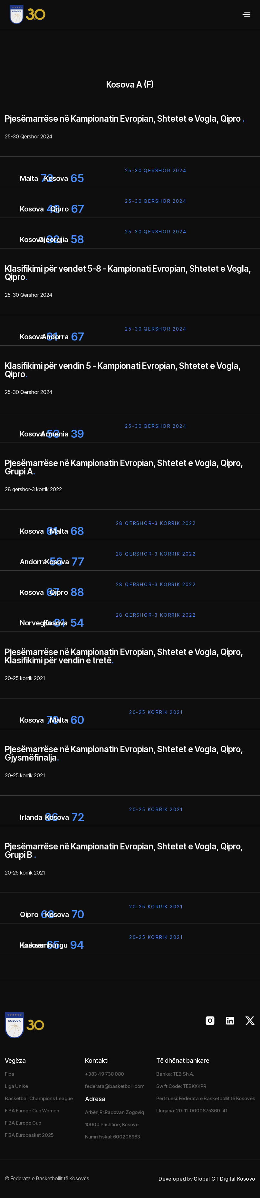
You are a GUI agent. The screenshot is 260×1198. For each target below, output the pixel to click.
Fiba (9, 1074)
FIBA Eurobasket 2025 (29, 1135)
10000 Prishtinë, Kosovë (112, 1124)
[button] (246, 14)
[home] (23, 14)
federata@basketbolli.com (114, 1086)
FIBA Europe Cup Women (32, 1111)
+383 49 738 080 (104, 1074)
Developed (172, 1178)
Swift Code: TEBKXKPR (181, 1086)
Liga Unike (16, 1086)
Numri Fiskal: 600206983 (112, 1137)
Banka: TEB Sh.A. (175, 1074)
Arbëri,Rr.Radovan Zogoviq (114, 1112)
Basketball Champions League (39, 1098)
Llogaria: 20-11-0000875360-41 (191, 1111)
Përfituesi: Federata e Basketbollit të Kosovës (205, 1098)
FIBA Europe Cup (23, 1123)
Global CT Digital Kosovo (224, 1178)
